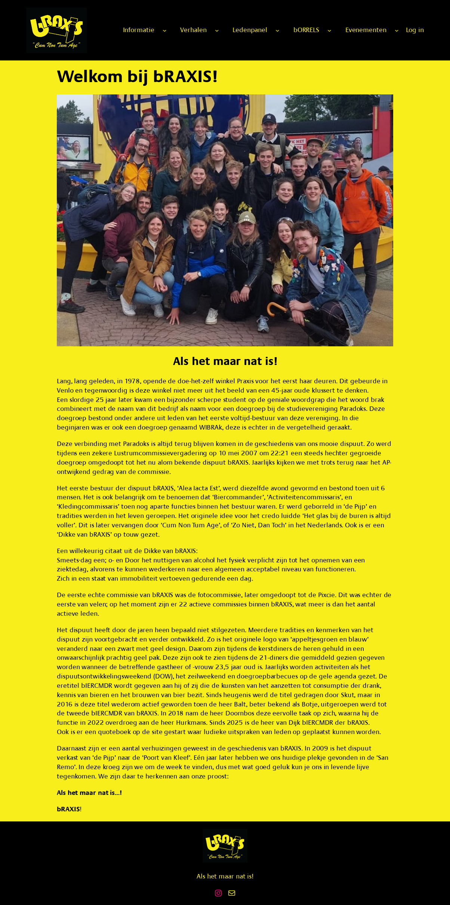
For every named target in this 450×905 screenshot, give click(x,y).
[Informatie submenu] (165, 30)
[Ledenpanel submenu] (277, 30)
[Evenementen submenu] (397, 30)
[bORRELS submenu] (329, 30)
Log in (415, 30)
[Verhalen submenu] (217, 30)
